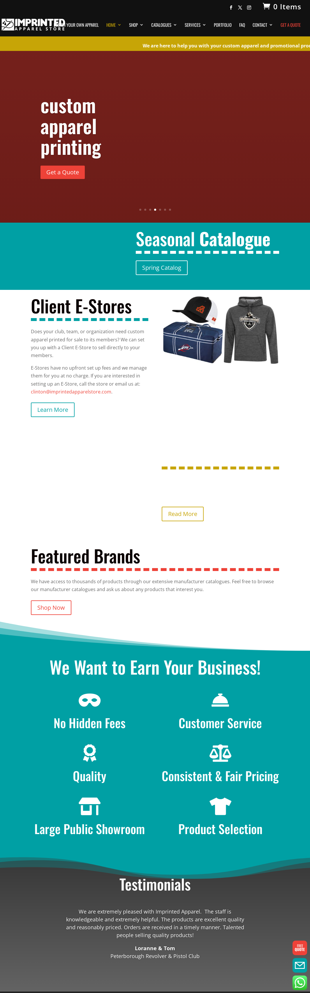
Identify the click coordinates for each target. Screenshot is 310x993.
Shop (133, 25)
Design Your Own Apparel (76, 25)
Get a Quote (62, 172)
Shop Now (51, 607)
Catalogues (161, 25)
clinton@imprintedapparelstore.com (71, 392)
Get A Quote (291, 25)
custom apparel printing (70, 125)
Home (111, 25)
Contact (260, 25)
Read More (182, 514)
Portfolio (223, 25)
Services (192, 25)
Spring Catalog (161, 268)
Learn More (52, 410)
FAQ (242, 25)
